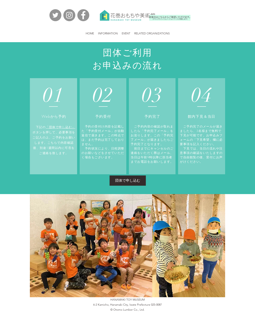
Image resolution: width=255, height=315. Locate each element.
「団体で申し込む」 (60, 127)
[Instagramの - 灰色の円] (69, 15)
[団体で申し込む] (128, 180)
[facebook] (83, 15)
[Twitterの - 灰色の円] (55, 15)
